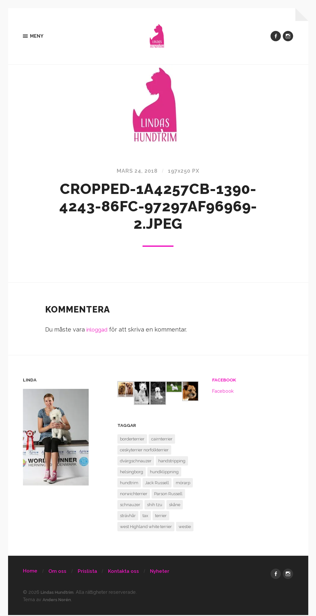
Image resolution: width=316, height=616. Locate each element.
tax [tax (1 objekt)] (145, 517)
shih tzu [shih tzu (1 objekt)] (154, 506)
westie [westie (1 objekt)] (185, 527)
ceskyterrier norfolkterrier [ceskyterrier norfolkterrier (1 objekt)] (144, 451)
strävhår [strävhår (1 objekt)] (128, 517)
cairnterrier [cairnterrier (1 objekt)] (162, 440)
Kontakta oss (123, 572)
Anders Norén (58, 600)
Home (30, 572)
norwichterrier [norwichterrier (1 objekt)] (133, 495)
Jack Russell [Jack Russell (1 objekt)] (157, 484)
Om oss (57, 572)
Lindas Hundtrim (60, 593)
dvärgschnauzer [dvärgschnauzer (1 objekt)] (136, 462)
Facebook (224, 381)
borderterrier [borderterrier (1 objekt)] (132, 440)
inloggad (98, 331)
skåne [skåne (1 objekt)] (174, 506)
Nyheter (159, 572)
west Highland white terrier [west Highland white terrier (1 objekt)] (146, 527)
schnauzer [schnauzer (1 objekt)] (130, 506)
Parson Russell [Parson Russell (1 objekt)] (168, 495)
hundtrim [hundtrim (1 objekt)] (129, 484)
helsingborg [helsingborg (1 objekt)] (131, 473)
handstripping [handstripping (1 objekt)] (171, 462)
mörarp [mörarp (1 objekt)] (183, 484)
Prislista (87, 572)
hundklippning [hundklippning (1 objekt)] (164, 473)
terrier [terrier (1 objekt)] (161, 517)
